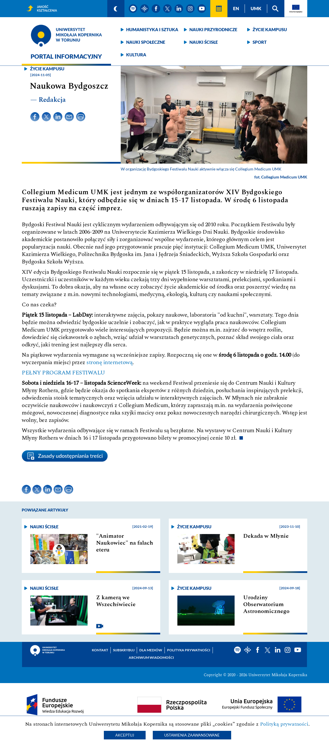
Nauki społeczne (145, 42)
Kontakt (100, 650)
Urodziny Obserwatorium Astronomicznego (266, 604)
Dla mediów (150, 650)
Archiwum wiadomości (151, 657)
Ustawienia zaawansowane (192, 735)
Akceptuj (124, 735)
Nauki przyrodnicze (213, 29)
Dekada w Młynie (266, 536)
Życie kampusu (270, 29)
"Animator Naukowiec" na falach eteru (124, 543)
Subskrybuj (123, 650)
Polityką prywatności (284, 724)
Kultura (136, 54)
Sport (260, 42)
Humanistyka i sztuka (152, 29)
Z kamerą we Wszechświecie (116, 601)
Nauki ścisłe (203, 42)
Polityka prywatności (188, 650)
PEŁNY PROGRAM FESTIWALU (63, 372)
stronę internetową (109, 362)
